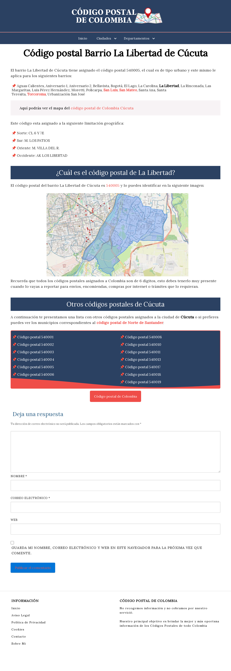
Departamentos (136, 38)
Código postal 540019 (143, 382)
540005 (112, 185)
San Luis (110, 90)
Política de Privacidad (28, 622)
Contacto (18, 636)
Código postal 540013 (143, 359)
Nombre (19, 476)
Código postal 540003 (35, 352)
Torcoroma (36, 94)
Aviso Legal (20, 615)
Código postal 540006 (35, 374)
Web (14, 520)
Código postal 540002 (35, 344)
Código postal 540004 (35, 359)
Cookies (17, 629)
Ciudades (104, 38)
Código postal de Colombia (115, 396)
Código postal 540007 (35, 382)
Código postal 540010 (143, 344)
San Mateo (128, 90)
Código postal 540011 (142, 352)
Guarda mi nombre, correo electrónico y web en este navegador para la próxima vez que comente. (106, 550)
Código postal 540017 (143, 367)
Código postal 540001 (35, 337)
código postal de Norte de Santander (130, 322)
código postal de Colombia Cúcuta (102, 108)
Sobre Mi (18, 643)
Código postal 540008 (143, 337)
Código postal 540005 (35, 367)
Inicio (82, 38)
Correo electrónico (30, 498)
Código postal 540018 (143, 374)
